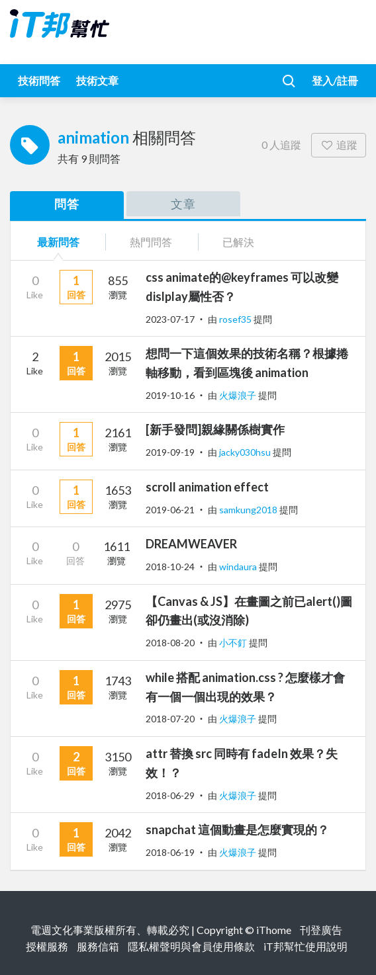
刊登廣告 (321, 929)
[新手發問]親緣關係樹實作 (215, 429)
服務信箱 (98, 946)
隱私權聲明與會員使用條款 (191, 946)
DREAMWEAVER (191, 543)
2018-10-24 (170, 566)
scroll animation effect (207, 487)
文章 (183, 203)
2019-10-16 (170, 395)
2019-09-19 (170, 452)
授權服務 (47, 946)
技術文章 (97, 80)
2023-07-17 (170, 319)
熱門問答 (151, 241)
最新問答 (58, 241)
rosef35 (236, 319)
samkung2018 (249, 509)
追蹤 (338, 144)
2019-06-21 (170, 509)
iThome (273, 929)
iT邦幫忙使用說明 (305, 946)
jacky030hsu (246, 452)
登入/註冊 (335, 80)
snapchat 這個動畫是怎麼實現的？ (237, 829)
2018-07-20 (170, 718)
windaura (239, 566)
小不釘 (234, 642)
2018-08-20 (170, 642)
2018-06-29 (170, 795)
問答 (66, 203)
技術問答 (39, 80)
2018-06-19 (170, 852)
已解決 (238, 241)
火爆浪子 (238, 395)
